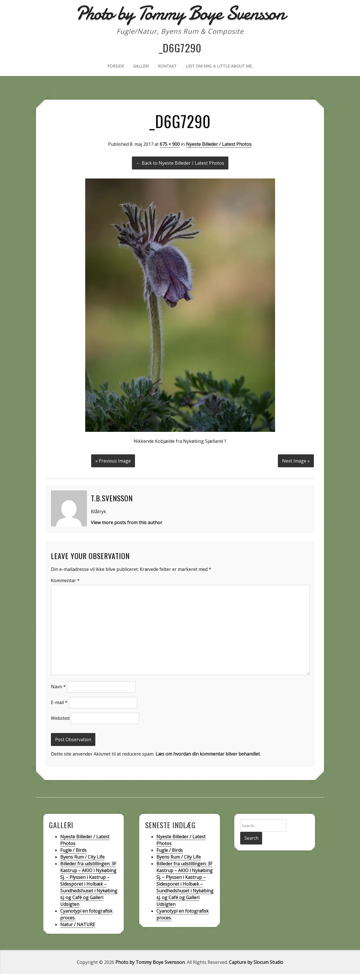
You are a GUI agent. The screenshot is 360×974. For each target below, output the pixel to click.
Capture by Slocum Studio (256, 962)
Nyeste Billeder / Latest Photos (218, 144)
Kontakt (167, 66)
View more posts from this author (126, 522)
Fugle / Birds (73, 849)
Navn (58, 686)
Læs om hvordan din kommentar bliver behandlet (208, 753)
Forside (115, 66)
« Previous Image (113, 460)
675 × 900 (170, 144)
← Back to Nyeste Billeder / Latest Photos (180, 163)
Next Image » (296, 460)
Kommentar (65, 580)
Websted (60, 717)
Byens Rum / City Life (82, 856)
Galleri (141, 66)
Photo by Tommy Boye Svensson (150, 962)
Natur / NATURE (77, 924)
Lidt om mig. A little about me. (219, 66)
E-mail (59, 702)
